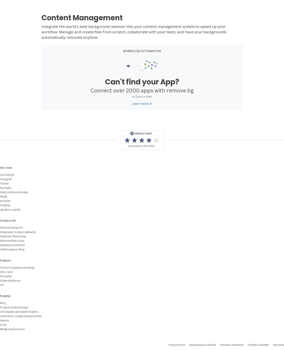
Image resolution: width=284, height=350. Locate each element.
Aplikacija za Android (12, 245)
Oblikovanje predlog (12, 249)
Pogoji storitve (177, 344)
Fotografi (5, 179)
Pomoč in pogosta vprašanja (17, 267)
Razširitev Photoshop (13, 236)
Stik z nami (6, 272)
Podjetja (5, 205)
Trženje (4, 183)
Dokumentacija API (11, 227)
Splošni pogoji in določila (202, 344)
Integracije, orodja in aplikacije (18, 232)
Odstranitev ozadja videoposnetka (20, 316)
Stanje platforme (10, 280)
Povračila (6, 276)
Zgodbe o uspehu (10, 209)
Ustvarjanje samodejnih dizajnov (19, 311)
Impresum (278, 344)
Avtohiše (5, 201)
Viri (2, 285)
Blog (3, 303)
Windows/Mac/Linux (12, 240)
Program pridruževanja (14, 307)
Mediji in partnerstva (12, 329)
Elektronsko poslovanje (14, 192)
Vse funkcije (7, 174)
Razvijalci (5, 187)
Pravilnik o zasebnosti (232, 344)
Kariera (4, 320)
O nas (3, 324)
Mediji (3, 196)
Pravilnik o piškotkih (258, 344)
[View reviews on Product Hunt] (142, 140)
